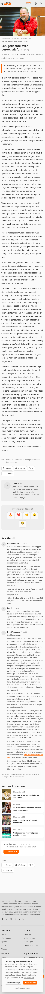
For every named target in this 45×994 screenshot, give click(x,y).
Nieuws (4, 934)
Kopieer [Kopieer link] (7, 468)
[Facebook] (2, 919)
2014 (22, 39)
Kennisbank (6, 938)
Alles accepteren (30, 983)
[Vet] (10, 515)
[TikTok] (7, 919)
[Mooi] (18, 515)
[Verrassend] (34, 515)
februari (28, 39)
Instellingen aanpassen (22, 988)
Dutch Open (28, 942)
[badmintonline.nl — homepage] (6, 3)
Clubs (3, 945)
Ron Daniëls (21, 54)
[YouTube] (15, 919)
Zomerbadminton (31, 945)
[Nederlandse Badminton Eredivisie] (29, 3)
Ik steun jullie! (11, 852)
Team (3, 958)
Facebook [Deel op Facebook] (7, 474)
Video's (4, 949)
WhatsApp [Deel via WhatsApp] (20, 468)
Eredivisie (27, 934)
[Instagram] (11, 919)
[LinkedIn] (19, 919)
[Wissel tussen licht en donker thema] (41, 3)
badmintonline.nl (7, 39)
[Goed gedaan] (26, 515)
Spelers (4, 942)
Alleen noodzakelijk (13, 983)
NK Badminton (29, 938)
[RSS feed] (23, 919)
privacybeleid (29, 977)
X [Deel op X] (31, 468)
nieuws (16, 39)
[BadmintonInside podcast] (35, 3)
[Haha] (22, 524)
